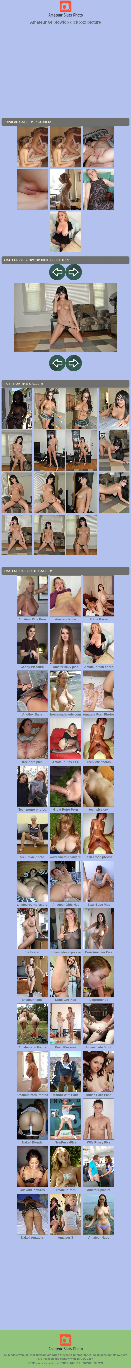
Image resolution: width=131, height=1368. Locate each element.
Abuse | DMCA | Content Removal (81, 1363)
